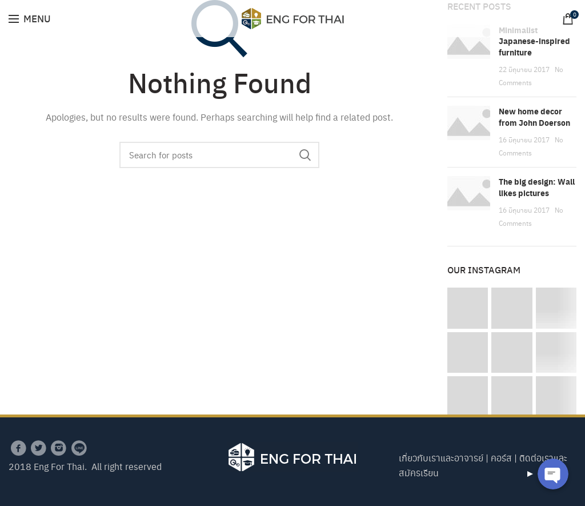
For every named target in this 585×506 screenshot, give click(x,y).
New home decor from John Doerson (534, 117)
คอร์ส (501, 457)
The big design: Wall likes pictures (537, 187)
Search (305, 155)
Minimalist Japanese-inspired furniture (534, 41)
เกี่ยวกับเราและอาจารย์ (441, 457)
